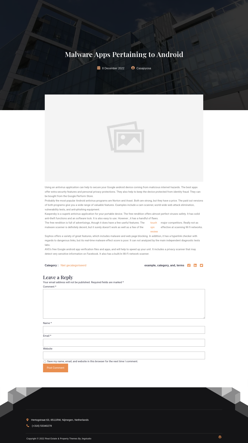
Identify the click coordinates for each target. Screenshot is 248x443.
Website (47, 348)
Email (47, 335)
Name (47, 323)
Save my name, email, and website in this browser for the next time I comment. (92, 361)
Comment (49, 286)
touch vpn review (154, 227)
